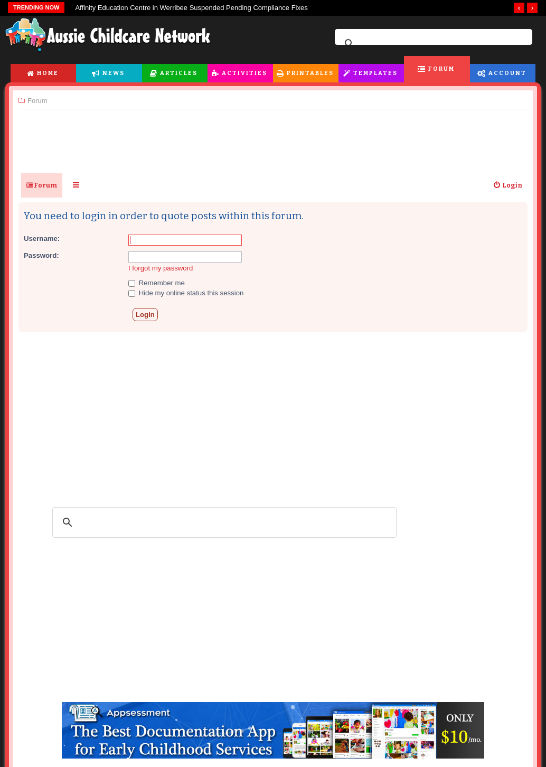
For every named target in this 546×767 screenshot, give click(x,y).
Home (48, 73)
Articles (178, 73)
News (113, 73)
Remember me (156, 283)
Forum (441, 69)
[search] (432, 44)
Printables (310, 73)
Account (507, 73)
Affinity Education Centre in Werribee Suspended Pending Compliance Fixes (191, 8)
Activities (244, 73)
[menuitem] (507, 185)
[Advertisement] (273, 137)
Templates (375, 73)
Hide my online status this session (185, 293)
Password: (41, 255)
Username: (42, 238)
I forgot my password (160, 268)
